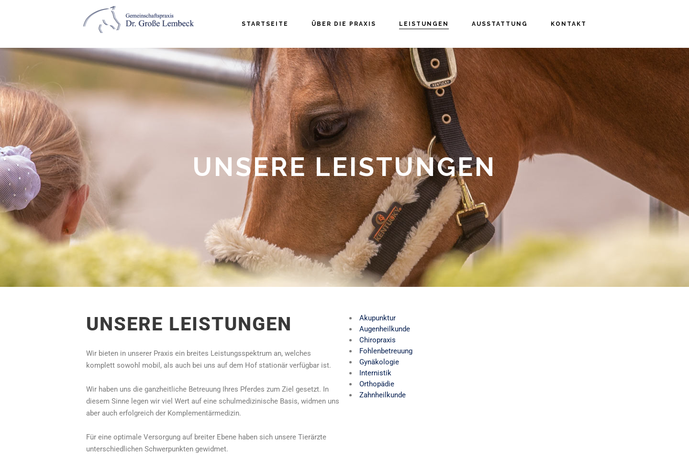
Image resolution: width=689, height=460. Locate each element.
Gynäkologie (379, 362)
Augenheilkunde (384, 329)
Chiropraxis (377, 340)
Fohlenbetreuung (385, 351)
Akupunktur (377, 318)
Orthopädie (376, 384)
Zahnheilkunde (382, 395)
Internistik (375, 373)
